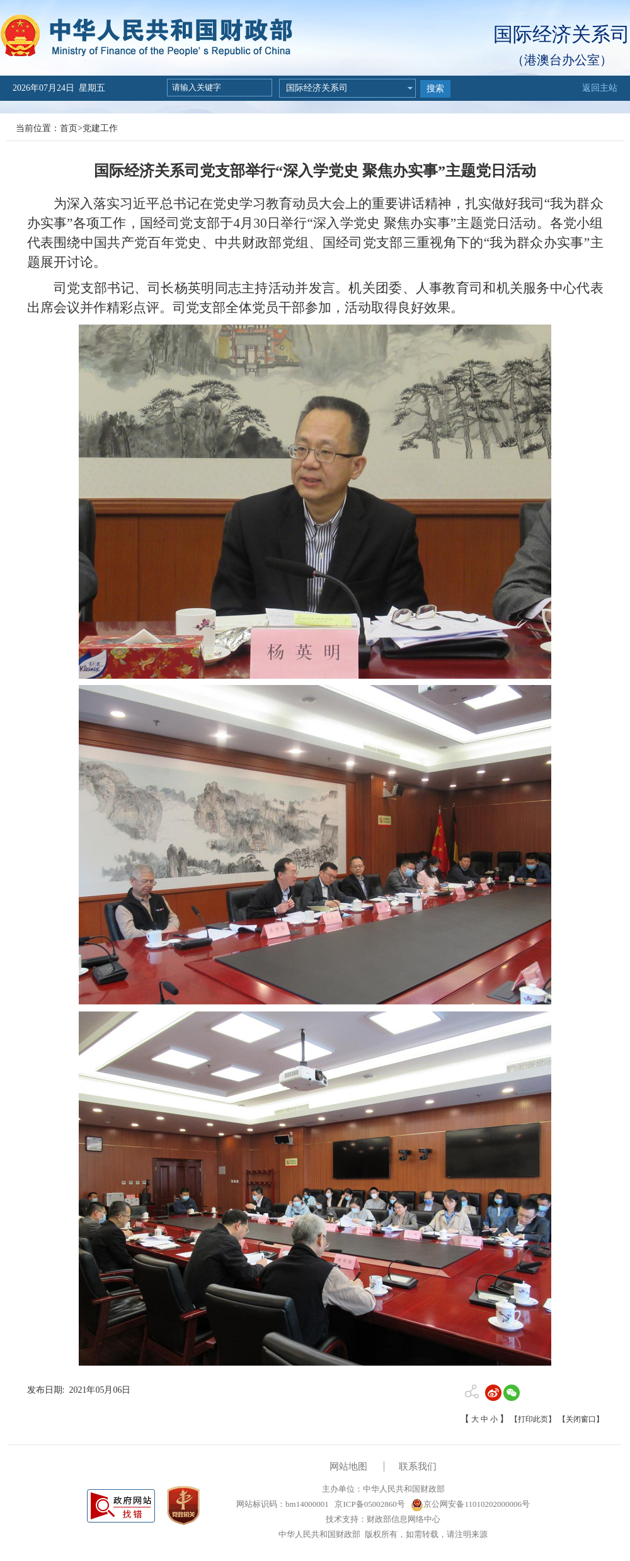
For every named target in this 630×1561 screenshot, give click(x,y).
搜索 (435, 88)
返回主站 (599, 88)
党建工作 (100, 128)
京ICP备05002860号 (368, 1504)
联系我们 (418, 1466)
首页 (68, 128)
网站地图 (348, 1466)
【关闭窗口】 (581, 1419)
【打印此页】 (533, 1419)
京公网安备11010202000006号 (470, 1504)
